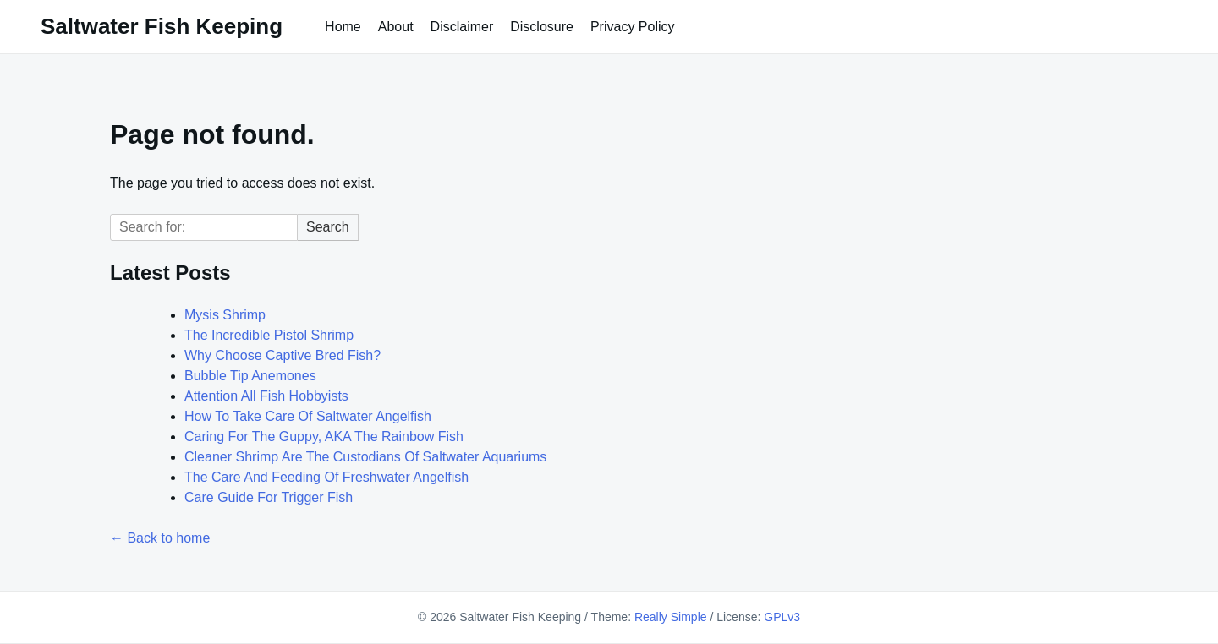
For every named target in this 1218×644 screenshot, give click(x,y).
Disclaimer (462, 26)
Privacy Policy (632, 26)
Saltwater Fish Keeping (162, 26)
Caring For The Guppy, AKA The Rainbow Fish (324, 436)
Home (343, 26)
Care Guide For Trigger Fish (268, 497)
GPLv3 (782, 617)
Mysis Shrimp (225, 315)
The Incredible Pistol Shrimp (269, 335)
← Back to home (160, 538)
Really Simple (670, 617)
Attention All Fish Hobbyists (266, 396)
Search (327, 227)
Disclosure (541, 26)
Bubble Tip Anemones (250, 375)
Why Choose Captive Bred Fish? (282, 355)
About (396, 26)
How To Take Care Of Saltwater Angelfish (307, 416)
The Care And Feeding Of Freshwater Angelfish (326, 477)
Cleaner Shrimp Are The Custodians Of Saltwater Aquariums (365, 457)
